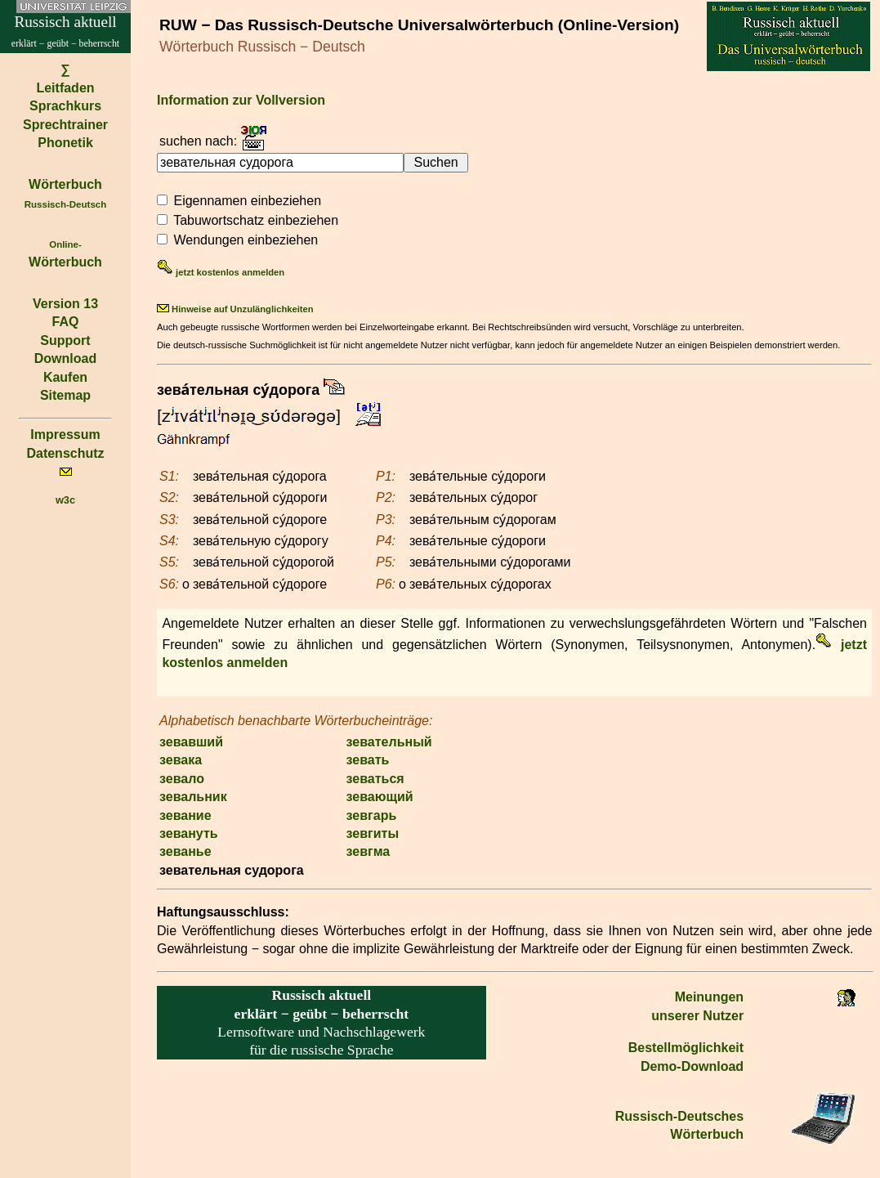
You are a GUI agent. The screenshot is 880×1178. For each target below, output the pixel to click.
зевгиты (372, 833)
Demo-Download (692, 1066)
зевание (185, 815)
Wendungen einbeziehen (245, 240)
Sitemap (65, 395)
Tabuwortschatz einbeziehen (255, 220)
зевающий (379, 797)
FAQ (65, 322)
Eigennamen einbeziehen (247, 201)
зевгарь (371, 815)
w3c (65, 500)
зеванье (185, 851)
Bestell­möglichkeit (686, 1048)
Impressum (65, 434)
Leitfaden (65, 88)
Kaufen (65, 377)
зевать (368, 760)
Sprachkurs (65, 106)
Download (65, 358)
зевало (181, 779)
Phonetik (65, 143)
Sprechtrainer (65, 125)
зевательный (389, 742)
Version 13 (65, 304)
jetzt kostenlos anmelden (220, 272)
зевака (180, 760)
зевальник (193, 797)
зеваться (375, 779)
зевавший (191, 742)
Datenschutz (65, 453)
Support (65, 340)
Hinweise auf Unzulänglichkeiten (235, 309)
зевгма (368, 851)
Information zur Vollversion (241, 100)
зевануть (188, 833)
